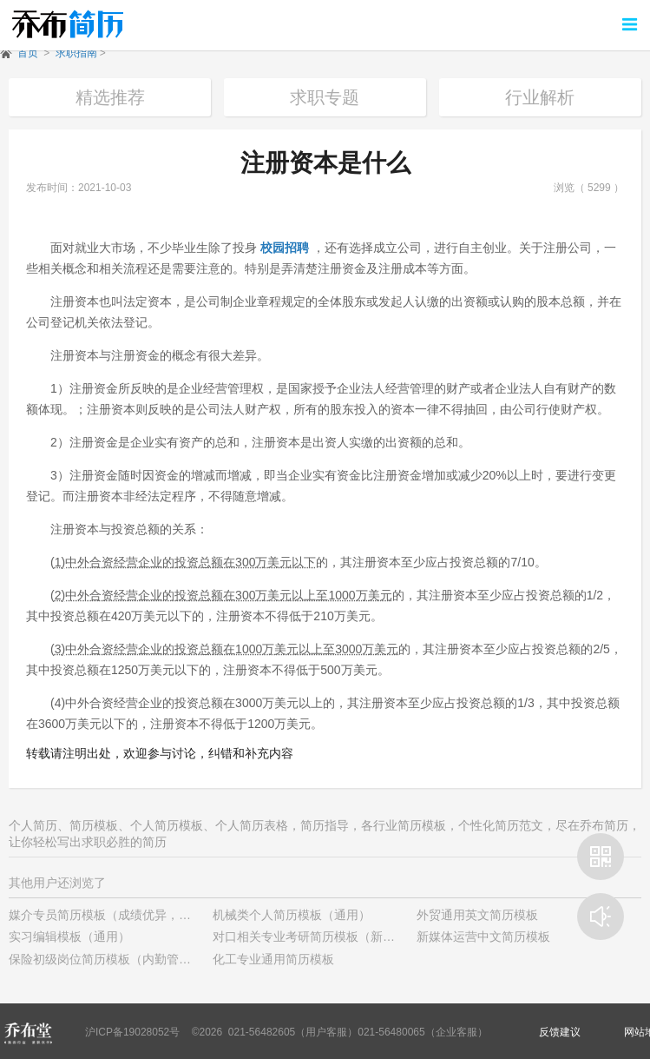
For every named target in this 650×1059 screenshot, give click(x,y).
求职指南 (76, 53)
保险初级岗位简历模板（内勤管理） (106, 959)
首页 (27, 53)
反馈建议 (560, 1032)
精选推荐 (110, 97)
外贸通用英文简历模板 (477, 915)
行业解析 (539, 97)
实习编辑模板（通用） (69, 936)
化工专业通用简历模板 (273, 959)
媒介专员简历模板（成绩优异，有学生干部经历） (142, 915)
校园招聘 (284, 248)
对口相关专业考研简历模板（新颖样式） (322, 936)
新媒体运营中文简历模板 (483, 936)
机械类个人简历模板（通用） (292, 915)
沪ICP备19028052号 (132, 1032)
